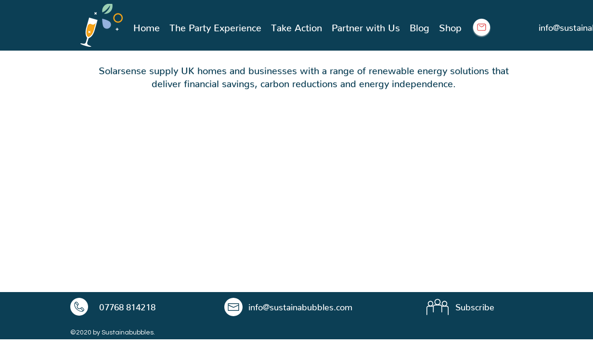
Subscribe (474, 305)
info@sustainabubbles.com (300, 305)
